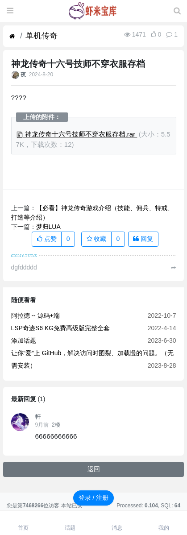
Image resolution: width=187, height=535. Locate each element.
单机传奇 (41, 35)
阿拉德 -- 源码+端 (35, 315)
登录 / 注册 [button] (94, 497)
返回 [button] (93, 469)
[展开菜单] (10, 11)
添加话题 (23, 340)
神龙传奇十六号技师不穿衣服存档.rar (76, 134)
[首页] (12, 36)
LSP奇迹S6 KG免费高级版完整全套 (60, 328)
